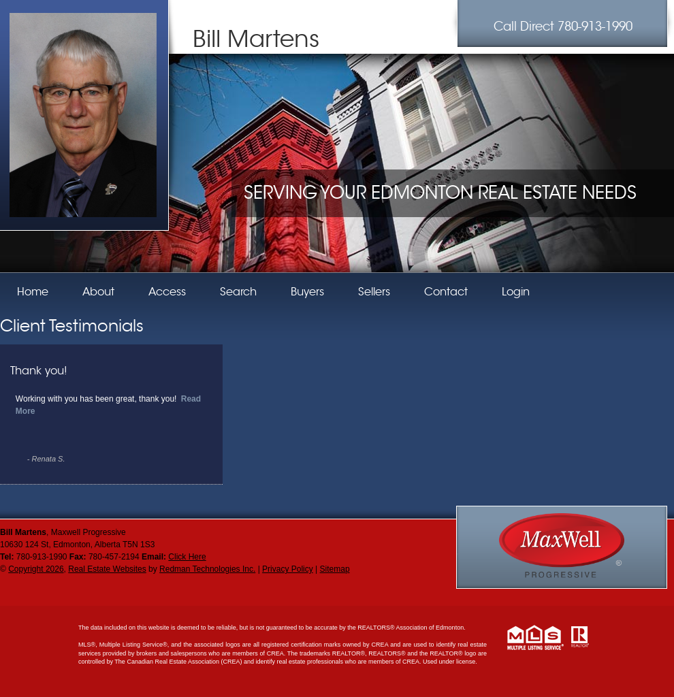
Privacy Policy (287, 569)
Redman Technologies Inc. (207, 569)
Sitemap (335, 569)
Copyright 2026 (35, 569)
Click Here (187, 557)
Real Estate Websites (107, 569)
